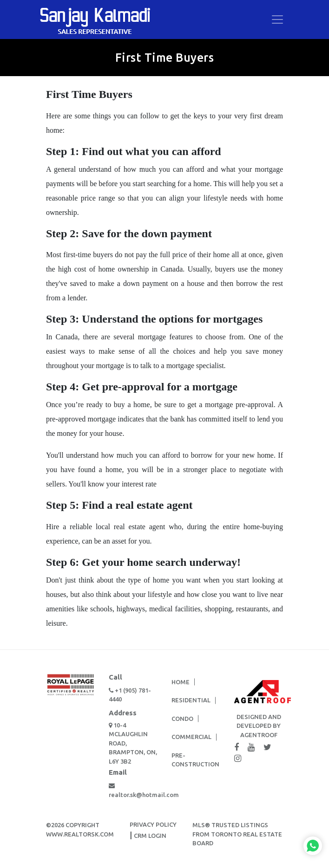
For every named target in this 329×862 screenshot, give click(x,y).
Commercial (191, 736)
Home (180, 682)
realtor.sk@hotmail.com (133, 790)
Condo (182, 718)
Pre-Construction (195, 760)
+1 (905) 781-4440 (130, 695)
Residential (191, 700)
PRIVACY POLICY (153, 824)
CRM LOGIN (150, 835)
